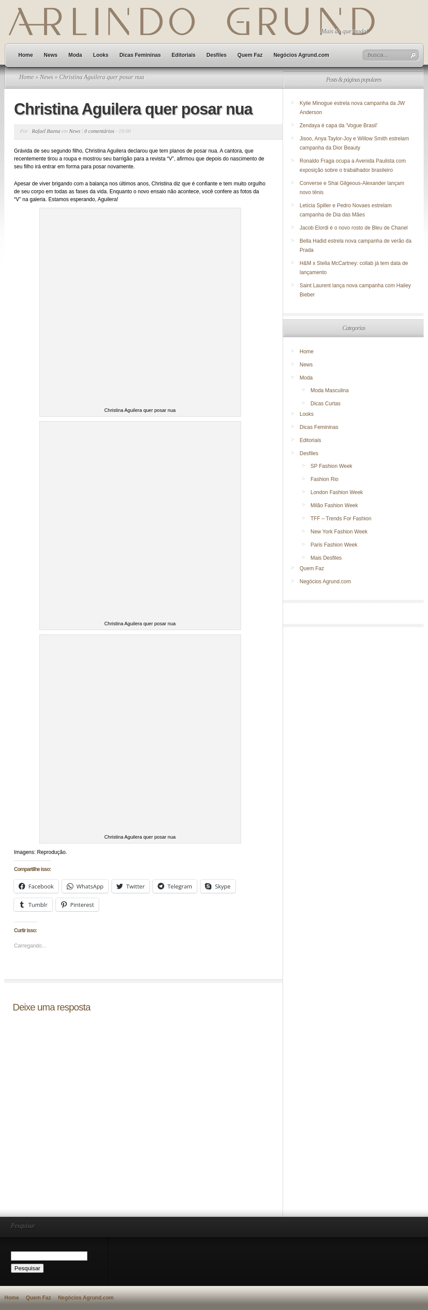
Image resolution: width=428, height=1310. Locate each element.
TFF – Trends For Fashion (341, 519)
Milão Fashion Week (334, 505)
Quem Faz (250, 55)
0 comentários (99, 131)
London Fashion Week (337, 492)
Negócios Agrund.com (301, 55)
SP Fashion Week (331, 466)
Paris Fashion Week (334, 545)
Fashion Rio (324, 479)
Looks (100, 55)
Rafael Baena (46, 131)
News (50, 55)
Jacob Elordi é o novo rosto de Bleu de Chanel (354, 228)
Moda (75, 55)
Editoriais (184, 55)
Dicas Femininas (140, 55)
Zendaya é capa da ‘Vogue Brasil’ (339, 125)
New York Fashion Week (339, 532)
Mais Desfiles (326, 558)
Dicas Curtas (326, 404)
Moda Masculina (330, 390)
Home (25, 55)
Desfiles (217, 55)
